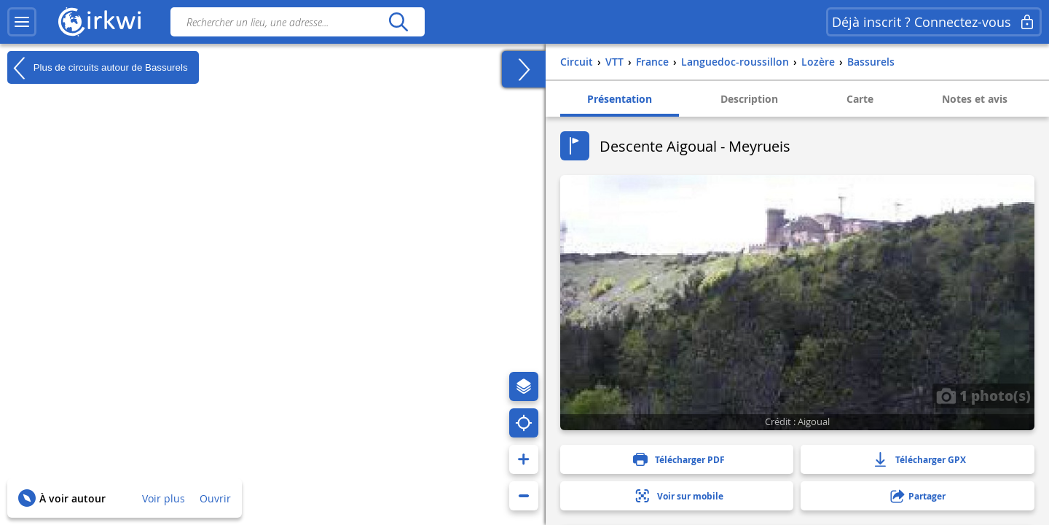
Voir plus (163, 498)
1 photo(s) (983, 395)
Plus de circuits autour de (97, 67)
